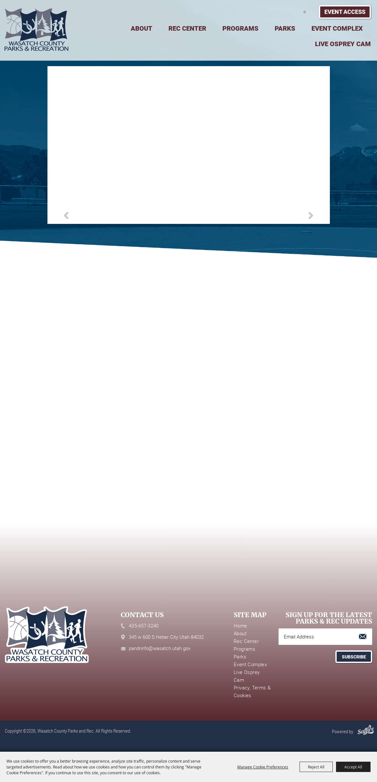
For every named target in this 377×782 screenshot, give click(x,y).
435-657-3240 (144, 625)
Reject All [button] (316, 766)
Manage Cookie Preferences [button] (262, 766)
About (141, 28)
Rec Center (187, 28)
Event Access (344, 11)
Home (240, 625)
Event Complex (337, 28)
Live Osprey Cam (343, 44)
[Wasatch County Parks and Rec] (36, 29)
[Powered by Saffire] (364, 731)
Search (281, 12)
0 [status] (305, 11)
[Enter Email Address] (325, 636)
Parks (285, 28)
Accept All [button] (353, 766)
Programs (240, 28)
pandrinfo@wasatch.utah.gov (159, 648)
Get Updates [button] (353, 656)
